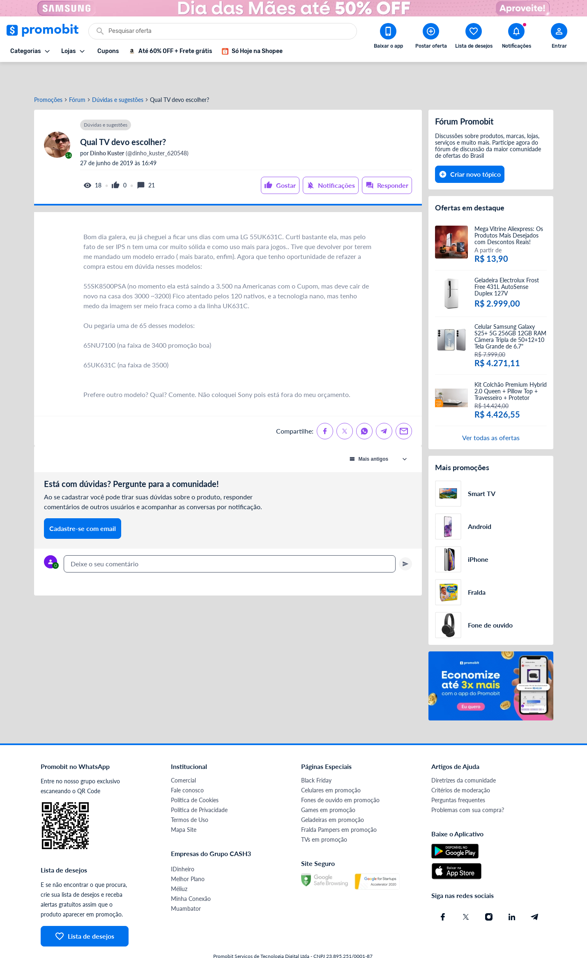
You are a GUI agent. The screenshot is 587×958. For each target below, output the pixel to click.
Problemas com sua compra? (467, 785)
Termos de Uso (189, 795)
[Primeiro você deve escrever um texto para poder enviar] (405, 539)
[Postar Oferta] (431, 37)
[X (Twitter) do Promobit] (465, 892)
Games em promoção (328, 785)
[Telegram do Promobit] (534, 892)
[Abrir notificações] (516, 37)
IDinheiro (182, 844)
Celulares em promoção (331, 765)
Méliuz (179, 864)
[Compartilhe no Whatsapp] (364, 406)
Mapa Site (183, 804)
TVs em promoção (324, 814)
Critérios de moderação (460, 765)
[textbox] (230, 539)
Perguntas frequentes (458, 775)
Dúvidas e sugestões (117, 75)
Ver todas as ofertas (491, 413)
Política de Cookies (195, 775)
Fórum (77, 75)
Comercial (183, 755)
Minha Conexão (191, 873)
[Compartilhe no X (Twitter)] (344, 406)
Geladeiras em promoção (332, 795)
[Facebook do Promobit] (442, 892)
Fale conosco (187, 765)
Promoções (48, 75)
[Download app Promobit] (388, 37)
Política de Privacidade (199, 785)
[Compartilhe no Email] (404, 406)
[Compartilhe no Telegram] (384, 406)
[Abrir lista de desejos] (473, 37)
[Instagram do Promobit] (488, 892)
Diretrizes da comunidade (463, 755)
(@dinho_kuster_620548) (139, 128)
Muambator (186, 883)
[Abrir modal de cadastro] (559, 37)
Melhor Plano (188, 854)
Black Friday (316, 755)
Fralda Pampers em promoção (339, 804)
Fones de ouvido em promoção (340, 775)
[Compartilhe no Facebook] (325, 406)
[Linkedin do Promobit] (511, 892)
